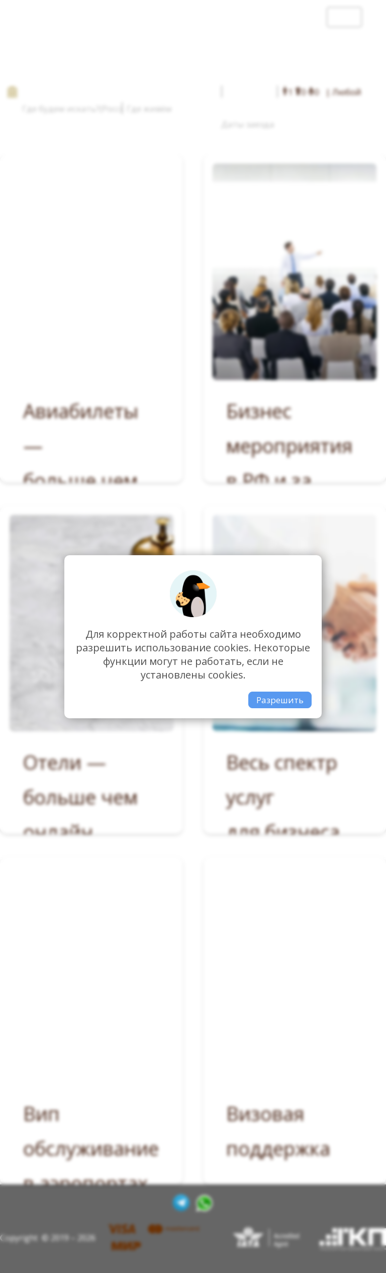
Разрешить (280, 700)
